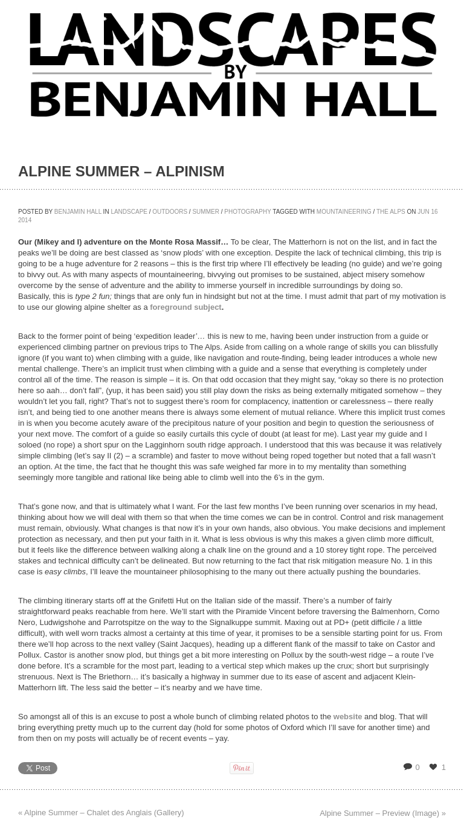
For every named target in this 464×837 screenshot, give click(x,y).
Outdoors (169, 211)
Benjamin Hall (78, 211)
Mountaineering (344, 211)
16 (434, 211)
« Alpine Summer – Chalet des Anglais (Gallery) (101, 812)
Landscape (129, 211)
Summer (205, 211)
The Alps (390, 211)
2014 (24, 220)
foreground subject (185, 307)
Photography (247, 211)
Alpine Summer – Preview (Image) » (383, 813)
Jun (423, 211)
